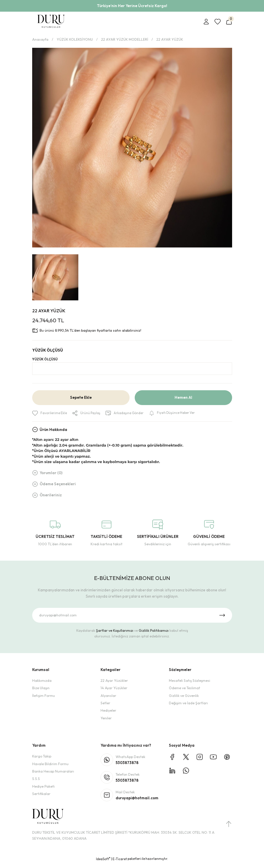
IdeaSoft (103, 859)
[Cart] (229, 21)
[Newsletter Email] (132, 615)
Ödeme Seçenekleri (58, 484)
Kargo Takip (41, 756)
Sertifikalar (41, 794)
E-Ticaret (119, 859)
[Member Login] (206, 21)
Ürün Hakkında (53, 429)
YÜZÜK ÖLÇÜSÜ (45, 359)
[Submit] (222, 615)
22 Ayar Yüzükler (114, 681)
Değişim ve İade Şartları (188, 703)
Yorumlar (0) (51, 472)
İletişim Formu (43, 695)
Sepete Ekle (81, 397)
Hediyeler (108, 711)
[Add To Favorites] (50, 413)
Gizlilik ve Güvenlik (184, 695)
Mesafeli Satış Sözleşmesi (189, 681)
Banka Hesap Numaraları (53, 771)
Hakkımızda (42, 681)
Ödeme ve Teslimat (184, 688)
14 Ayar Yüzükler (114, 688)
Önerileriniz (51, 495)
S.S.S (36, 779)
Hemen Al (183, 397)
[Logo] (51, 21)
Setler (105, 703)
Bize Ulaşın (41, 688)
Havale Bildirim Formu (50, 764)
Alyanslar (108, 695)
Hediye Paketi (43, 786)
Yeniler (106, 718)
